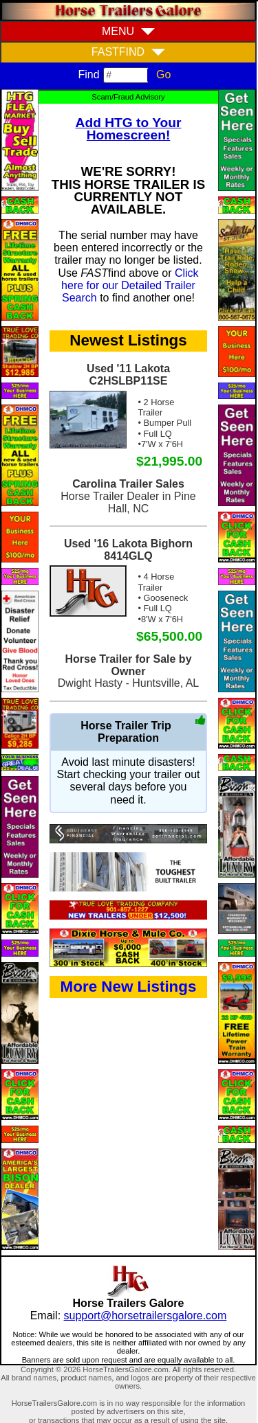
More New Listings (129, 986)
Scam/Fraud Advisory (128, 97)
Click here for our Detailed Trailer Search (130, 285)
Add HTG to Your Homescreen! (129, 128)
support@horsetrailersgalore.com (145, 1315)
